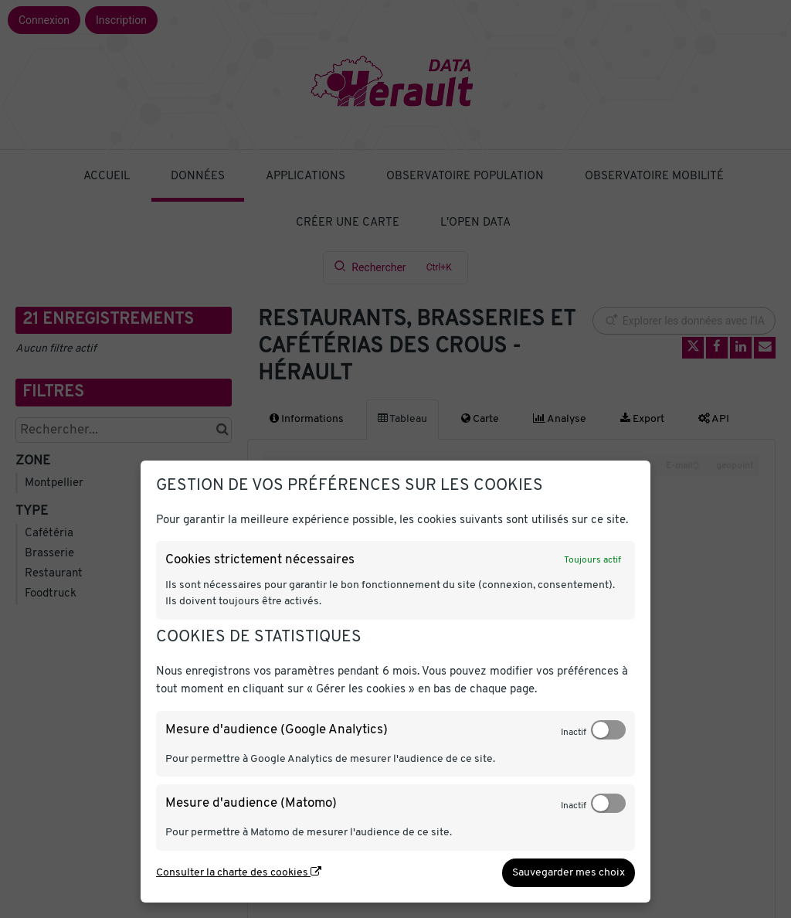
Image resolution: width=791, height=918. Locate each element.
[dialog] (395, 682)
